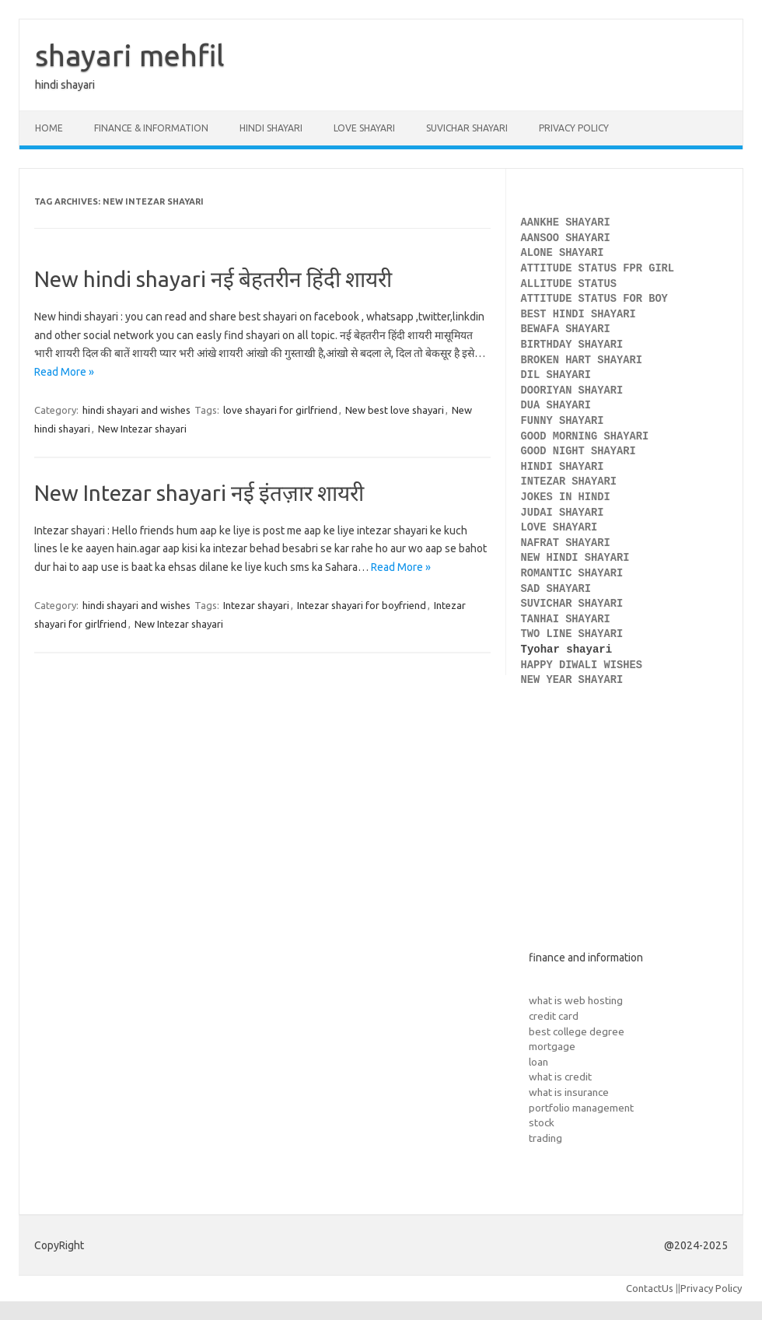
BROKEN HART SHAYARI (585, 360)
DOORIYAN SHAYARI (575, 390)
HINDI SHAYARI (565, 467)
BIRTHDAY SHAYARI (575, 345)
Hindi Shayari (270, 128)
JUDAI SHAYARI (562, 513)
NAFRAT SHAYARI (569, 543)
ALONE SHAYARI (565, 253)
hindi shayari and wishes (136, 409)
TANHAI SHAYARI (565, 619)
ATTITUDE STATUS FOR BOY (594, 299)
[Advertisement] (625, 831)
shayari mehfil (130, 55)
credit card (553, 1016)
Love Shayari (364, 128)
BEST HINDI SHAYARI (578, 314)
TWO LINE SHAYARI (575, 634)
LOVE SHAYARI (559, 527)
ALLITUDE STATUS (569, 284)
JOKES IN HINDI (565, 497)
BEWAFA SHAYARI (569, 329)
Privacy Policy (574, 128)
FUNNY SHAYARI (565, 421)
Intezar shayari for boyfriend (361, 605)
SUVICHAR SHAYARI (575, 604)
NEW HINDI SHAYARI (578, 558)
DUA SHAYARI (559, 405)
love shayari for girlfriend (280, 409)
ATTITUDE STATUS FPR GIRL (601, 268)
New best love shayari (394, 409)
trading (545, 1138)
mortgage (552, 1046)
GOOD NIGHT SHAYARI (581, 451)
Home (49, 128)
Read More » (64, 372)
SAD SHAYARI (556, 589)
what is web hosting (576, 1000)
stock (541, 1122)
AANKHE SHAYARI (569, 222)
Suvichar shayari (467, 128)
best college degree (576, 1031)
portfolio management (581, 1107)
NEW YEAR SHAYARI (575, 680)
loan (538, 1062)
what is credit (560, 1076)
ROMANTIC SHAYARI (572, 573)
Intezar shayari (256, 605)
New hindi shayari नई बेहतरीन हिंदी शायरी (213, 279)
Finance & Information (151, 128)
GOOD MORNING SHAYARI (588, 436)
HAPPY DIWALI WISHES (585, 665)
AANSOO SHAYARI (565, 238)
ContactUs (649, 1288)
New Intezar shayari (142, 428)
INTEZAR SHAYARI (569, 481)
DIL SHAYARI (556, 375)
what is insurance (569, 1092)
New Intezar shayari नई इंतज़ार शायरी (199, 493)
